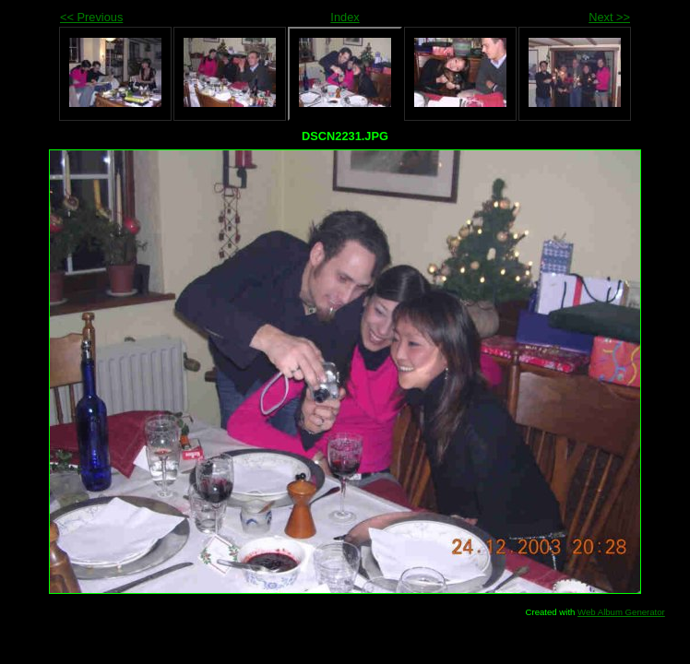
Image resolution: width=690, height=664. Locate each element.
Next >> (609, 17)
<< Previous (91, 17)
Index (344, 17)
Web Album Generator (621, 612)
